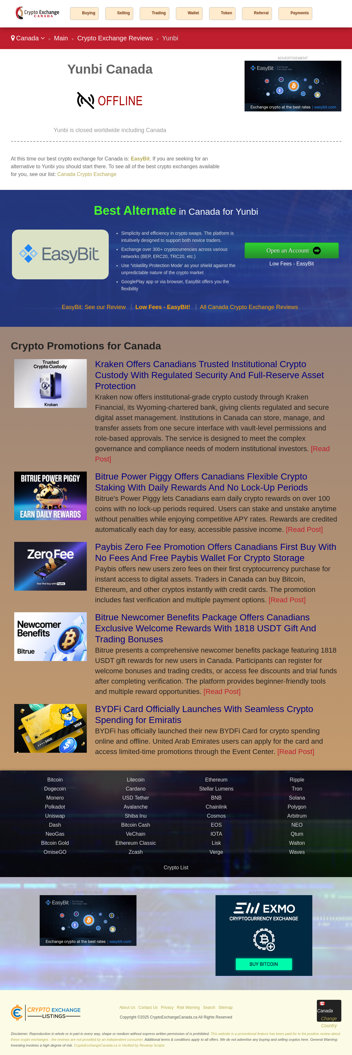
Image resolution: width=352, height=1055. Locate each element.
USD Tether (135, 800)
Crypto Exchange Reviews (115, 38)
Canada (28, 38)
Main (61, 38)
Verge (216, 854)
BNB (216, 800)
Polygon (297, 809)
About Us (127, 1007)
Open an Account (290, 250)
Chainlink (216, 809)
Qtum (297, 836)
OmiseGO (55, 854)
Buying (88, 13)
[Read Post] (304, 529)
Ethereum (216, 782)
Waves (297, 854)
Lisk (216, 845)
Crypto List (176, 867)
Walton (297, 845)
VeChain (136, 836)
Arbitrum (297, 818)
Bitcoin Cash (135, 827)
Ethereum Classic (136, 845)
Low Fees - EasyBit (294, 263)
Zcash (136, 854)
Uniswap (55, 818)
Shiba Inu (136, 818)
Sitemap (225, 1007)
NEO (297, 827)
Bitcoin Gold (55, 845)
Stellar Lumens (216, 791)
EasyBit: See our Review (94, 309)
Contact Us (147, 1007)
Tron (297, 791)
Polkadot (55, 809)
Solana (297, 800)
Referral (261, 13)
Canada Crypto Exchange (86, 174)
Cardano (136, 791)
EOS (216, 827)
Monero (55, 800)
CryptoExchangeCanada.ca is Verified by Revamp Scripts (119, 1045)
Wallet (193, 13)
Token (226, 13)
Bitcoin (55, 782)
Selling (123, 13)
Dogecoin (55, 791)
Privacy (167, 1007)
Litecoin (136, 782)
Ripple (297, 782)
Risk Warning (188, 1007)
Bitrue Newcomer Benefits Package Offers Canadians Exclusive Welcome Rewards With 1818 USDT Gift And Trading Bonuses (205, 628)
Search (209, 1007)
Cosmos (216, 818)
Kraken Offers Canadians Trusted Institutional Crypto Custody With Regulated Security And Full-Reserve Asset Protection (209, 375)
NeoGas (55, 836)
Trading (159, 13)
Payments (299, 13)
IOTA (216, 836)
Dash (55, 827)
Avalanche (135, 809)
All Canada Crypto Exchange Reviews (249, 309)
